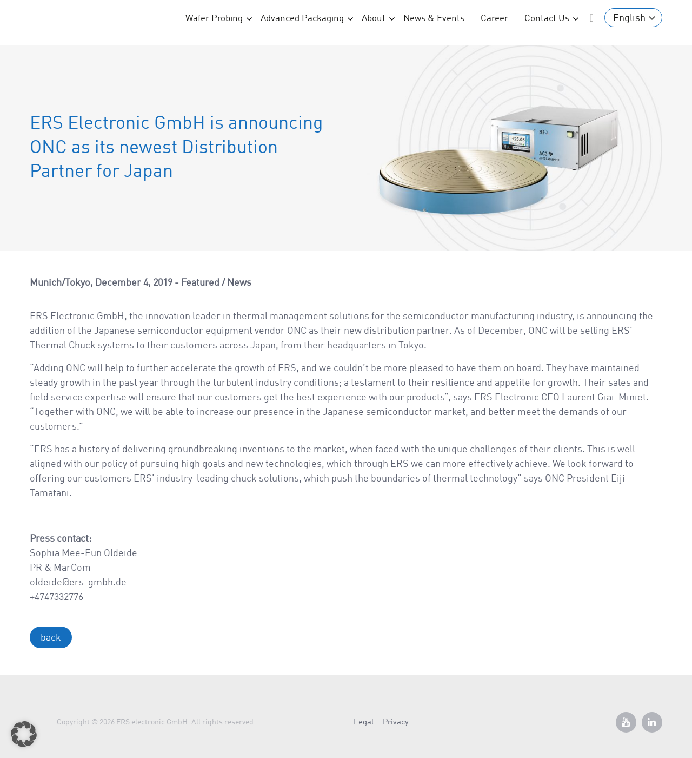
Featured (200, 283)
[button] (24, 734)
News (239, 283)
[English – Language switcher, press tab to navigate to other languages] (633, 17)
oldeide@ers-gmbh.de (78, 583)
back (51, 638)
